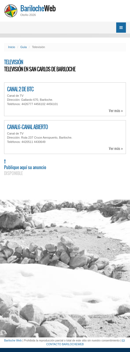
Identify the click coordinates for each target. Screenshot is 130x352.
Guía (23, 47)
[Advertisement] (65, 268)
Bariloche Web (13, 340)
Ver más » (116, 110)
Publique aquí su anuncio (25, 167)
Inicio (11, 47)
